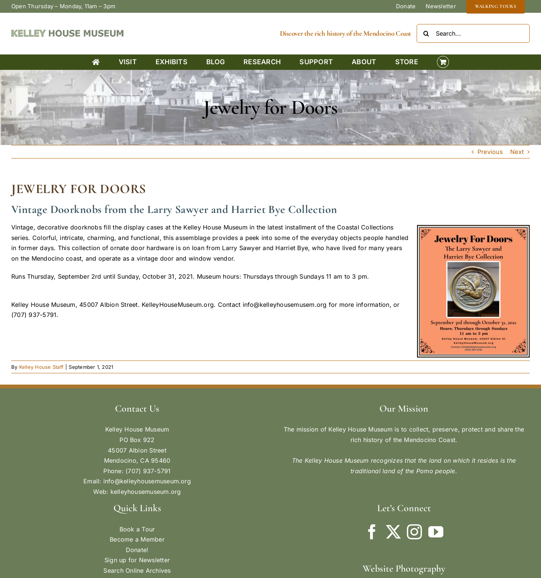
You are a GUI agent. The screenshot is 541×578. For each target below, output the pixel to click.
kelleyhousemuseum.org (145, 491)
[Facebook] (371, 531)
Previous (490, 151)
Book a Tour (137, 529)
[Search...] (473, 33)
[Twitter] (393, 531)
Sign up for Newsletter (137, 560)
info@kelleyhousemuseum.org (147, 481)
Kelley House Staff (41, 367)
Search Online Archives (137, 570)
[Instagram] (414, 531)
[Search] (426, 33)
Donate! (137, 550)
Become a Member (137, 539)
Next (517, 151)
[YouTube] (435, 531)
